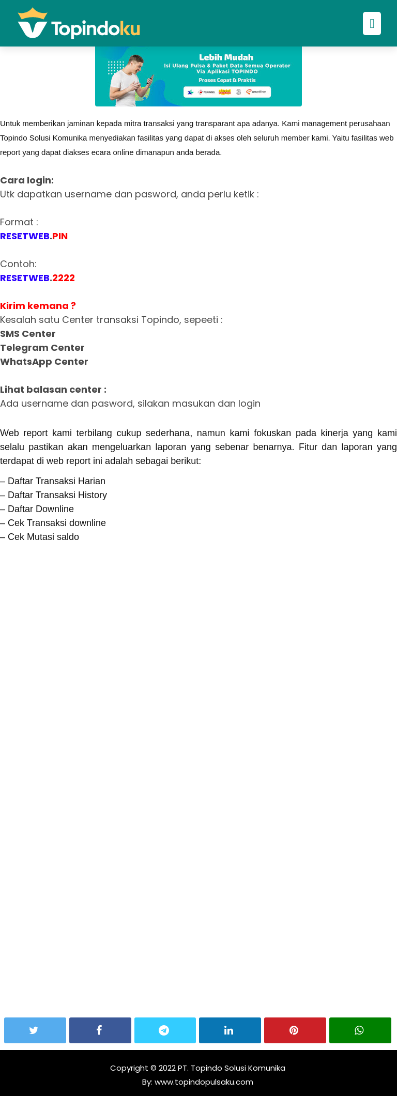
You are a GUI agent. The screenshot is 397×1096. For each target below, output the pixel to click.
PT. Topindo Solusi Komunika (231, 1067)
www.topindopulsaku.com (202, 1081)
